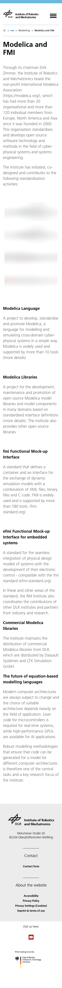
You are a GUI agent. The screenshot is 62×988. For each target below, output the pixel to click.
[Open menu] (53, 14)
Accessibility (31, 895)
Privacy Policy (31, 900)
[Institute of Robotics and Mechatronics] (20, 14)
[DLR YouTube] (31, 938)
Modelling (24, 30)
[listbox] (12, 30)
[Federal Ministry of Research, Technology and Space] (31, 970)
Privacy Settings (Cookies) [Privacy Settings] (31, 905)
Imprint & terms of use (31, 910)
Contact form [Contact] (31, 866)
